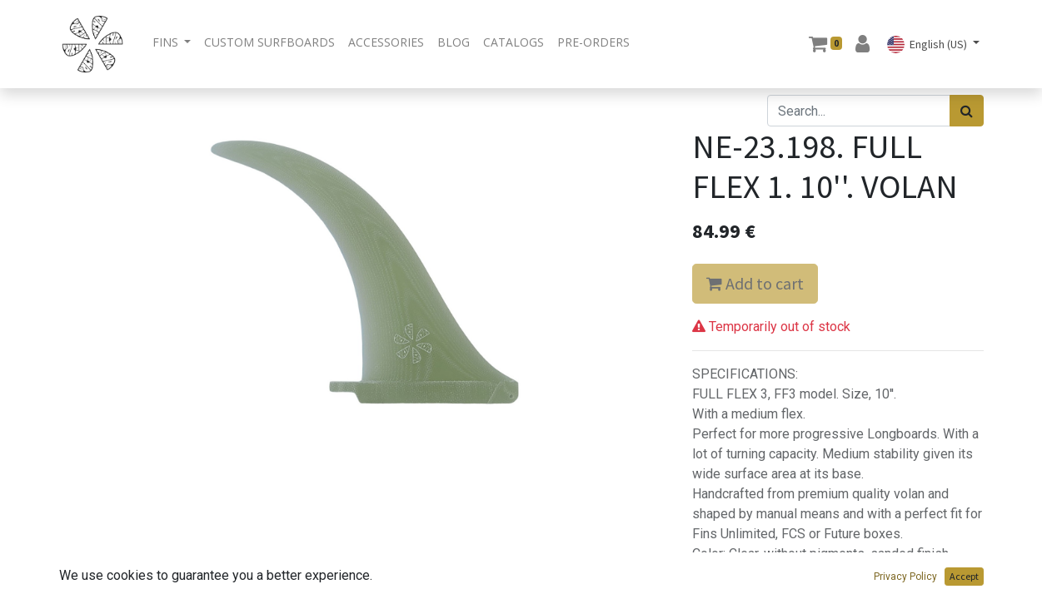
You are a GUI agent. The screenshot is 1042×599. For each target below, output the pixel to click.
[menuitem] (269, 42)
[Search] (967, 110)
